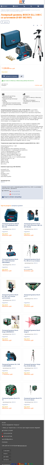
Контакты (6, 459)
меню (15, 6)
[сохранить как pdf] (41, 25)
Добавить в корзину (11, 76)
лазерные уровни (25, 10)
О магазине (6, 450)
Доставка (5, 456)
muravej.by (4, 442)
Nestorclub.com (23, 445)
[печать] (37, 25)
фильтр (6, 22)
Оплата (5, 453)
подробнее (5, 231)
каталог (4, 6)
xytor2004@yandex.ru (7, 439)
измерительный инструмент (13, 10)
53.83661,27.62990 (8, 430)
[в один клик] (21, 76)
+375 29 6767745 (15, 191)
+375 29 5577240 (15, 194)
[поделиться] (33, 25)
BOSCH (3, 182)
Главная (3, 10)
